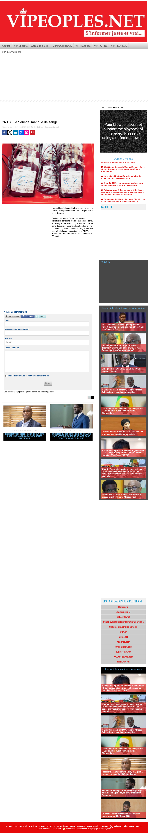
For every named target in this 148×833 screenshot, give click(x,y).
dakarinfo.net (123, 617)
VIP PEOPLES (119, 46)
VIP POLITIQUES (62, 46)
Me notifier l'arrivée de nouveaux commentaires (28, 376)
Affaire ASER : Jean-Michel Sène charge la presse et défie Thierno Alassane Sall (121, 496)
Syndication (70, 829)
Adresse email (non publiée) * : (18, 329)
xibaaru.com (123, 662)
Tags (94, 829)
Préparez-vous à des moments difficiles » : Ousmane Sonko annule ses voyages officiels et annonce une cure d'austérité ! (122, 194)
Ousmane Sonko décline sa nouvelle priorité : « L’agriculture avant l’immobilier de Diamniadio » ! (123, 410)
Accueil (6, 46)
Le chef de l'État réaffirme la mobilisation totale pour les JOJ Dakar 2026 (121, 179)
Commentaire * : (12, 348)
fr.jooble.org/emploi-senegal (123, 627)
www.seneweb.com (123, 657)
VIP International (11, 52)
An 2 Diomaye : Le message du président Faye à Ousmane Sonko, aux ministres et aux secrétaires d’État (123, 326)
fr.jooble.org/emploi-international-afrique (123, 622)
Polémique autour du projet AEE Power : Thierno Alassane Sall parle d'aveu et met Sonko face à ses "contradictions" (121, 347)
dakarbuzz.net (123, 612)
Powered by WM (104, 829)
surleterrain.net (123, 652)
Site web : (9, 339)
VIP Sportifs (21, 46)
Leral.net (123, 637)
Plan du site (56, 829)
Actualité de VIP (40, 46)
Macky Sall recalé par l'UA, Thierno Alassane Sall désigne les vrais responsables (122, 391)
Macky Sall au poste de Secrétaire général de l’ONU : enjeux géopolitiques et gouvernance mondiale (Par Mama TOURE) (123, 452)
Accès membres (43, 829)
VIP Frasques (83, 46)
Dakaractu (123, 607)
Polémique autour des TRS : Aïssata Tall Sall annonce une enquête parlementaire (122, 433)
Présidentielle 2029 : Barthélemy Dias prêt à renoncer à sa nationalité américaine (24, 436)
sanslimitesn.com (123, 647)
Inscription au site (84, 829)
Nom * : (8, 320)
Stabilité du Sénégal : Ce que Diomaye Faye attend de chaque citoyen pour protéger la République (71, 436)
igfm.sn (123, 632)
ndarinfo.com (123, 642)
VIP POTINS (101, 46)
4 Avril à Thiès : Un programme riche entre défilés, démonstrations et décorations (122, 186)
